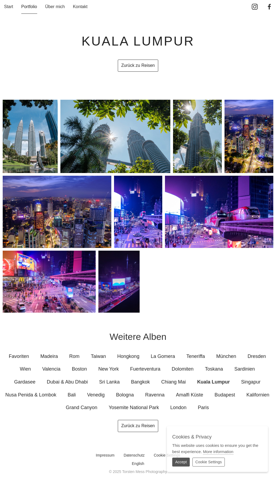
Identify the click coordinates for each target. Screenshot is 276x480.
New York (108, 369)
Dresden (256, 356)
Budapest (225, 395)
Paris (203, 407)
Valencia (51, 369)
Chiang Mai (173, 382)
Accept (181, 462)
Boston (79, 369)
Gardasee (24, 382)
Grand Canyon (81, 407)
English (138, 463)
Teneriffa (195, 356)
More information (218, 451)
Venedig (96, 395)
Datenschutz (134, 455)
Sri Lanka (109, 382)
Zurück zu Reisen (138, 65)
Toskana (214, 369)
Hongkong (128, 356)
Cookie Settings (208, 462)
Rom (74, 356)
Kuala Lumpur (213, 382)
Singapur (251, 382)
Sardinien (244, 369)
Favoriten (19, 356)
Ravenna (155, 395)
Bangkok (140, 382)
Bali (72, 395)
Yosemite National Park (134, 407)
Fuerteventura (145, 369)
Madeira (49, 356)
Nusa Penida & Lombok (30, 395)
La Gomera (163, 356)
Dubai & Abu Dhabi (67, 382)
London (178, 407)
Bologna (125, 395)
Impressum (105, 455)
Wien (25, 369)
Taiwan (98, 356)
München (226, 356)
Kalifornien (257, 395)
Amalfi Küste (189, 395)
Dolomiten (183, 369)
